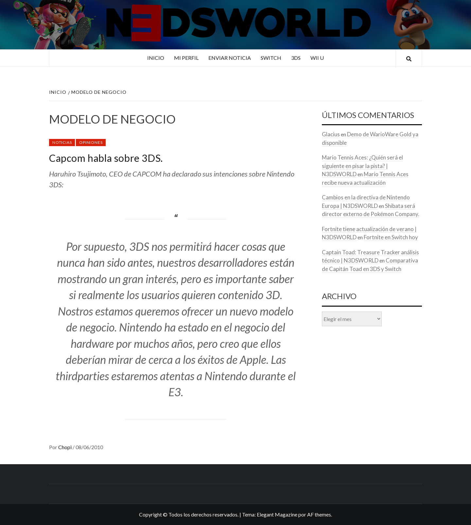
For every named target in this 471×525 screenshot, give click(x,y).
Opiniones (90, 142)
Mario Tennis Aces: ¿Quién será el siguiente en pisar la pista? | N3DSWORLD (362, 166)
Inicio (155, 58)
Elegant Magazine (277, 514)
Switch (271, 58)
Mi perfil (186, 58)
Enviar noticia (229, 58)
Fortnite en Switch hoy (391, 237)
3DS (296, 58)
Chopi (65, 447)
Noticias (62, 142)
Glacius (331, 134)
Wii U (317, 58)
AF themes (319, 514)
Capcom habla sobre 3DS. (106, 158)
